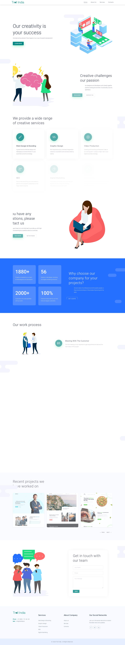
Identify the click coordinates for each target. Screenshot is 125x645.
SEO (39, 629)
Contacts (111, 2)
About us (66, 620)
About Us (93, 2)
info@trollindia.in (20, 621)
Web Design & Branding (44, 620)
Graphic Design (42, 623)
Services (102, 2)
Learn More (18, 43)
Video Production (43, 626)
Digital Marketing (43, 632)
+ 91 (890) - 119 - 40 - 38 (23, 619)
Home (85, 2)
